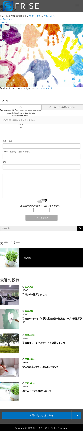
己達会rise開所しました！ (35, 294)
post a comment (44, 88)
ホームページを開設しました (37, 391)
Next (4, 22)
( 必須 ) (8, 141)
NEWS (25, 290)
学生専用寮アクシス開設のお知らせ (40, 366)
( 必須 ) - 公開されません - (17, 152)
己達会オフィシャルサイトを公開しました (43, 342)
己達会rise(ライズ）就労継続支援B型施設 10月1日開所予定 (52, 320)
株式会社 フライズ (37, 428)
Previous (6, 19)
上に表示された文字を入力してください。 (41, 205)
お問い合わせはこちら (41, 415)
